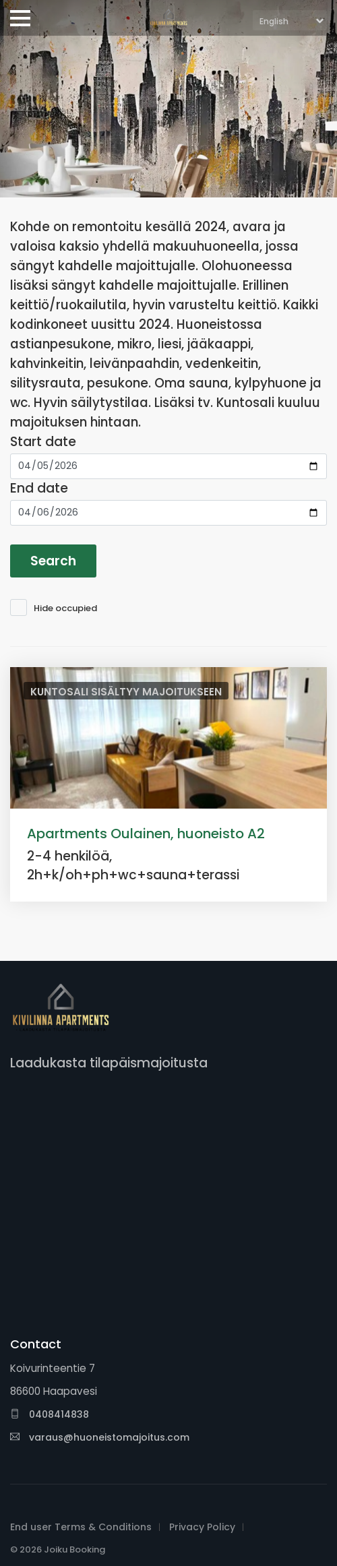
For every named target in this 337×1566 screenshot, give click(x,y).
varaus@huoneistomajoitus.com (99, 1437)
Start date (43, 442)
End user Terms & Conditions (81, 1527)
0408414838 (49, 1414)
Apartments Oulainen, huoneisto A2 (146, 833)
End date (39, 488)
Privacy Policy (202, 1527)
